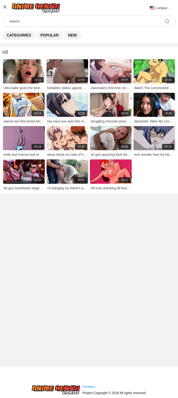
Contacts (89, 387)
